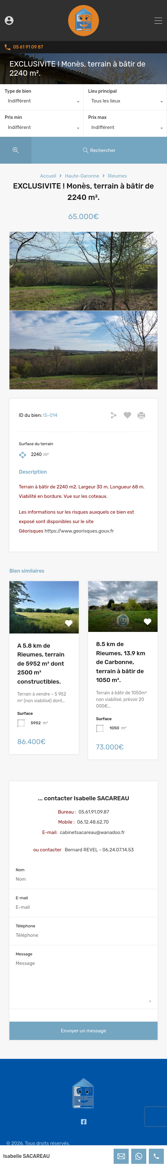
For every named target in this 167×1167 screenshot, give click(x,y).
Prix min (13, 117)
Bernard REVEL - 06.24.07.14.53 (99, 850)
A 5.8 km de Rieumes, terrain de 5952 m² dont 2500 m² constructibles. (40, 663)
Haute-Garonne (82, 176)
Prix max (97, 117)
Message (24, 954)
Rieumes (117, 176)
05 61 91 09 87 (28, 47)
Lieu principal (102, 91)
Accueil (48, 176)
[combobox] (41, 102)
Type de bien (18, 91)
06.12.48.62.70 (93, 822)
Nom (20, 869)
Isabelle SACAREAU (26, 1156)
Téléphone (25, 926)
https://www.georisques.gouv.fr (79, 531)
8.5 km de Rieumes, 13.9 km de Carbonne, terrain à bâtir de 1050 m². (120, 662)
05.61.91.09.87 (93, 812)
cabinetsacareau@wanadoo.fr (92, 832)
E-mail (22, 898)
